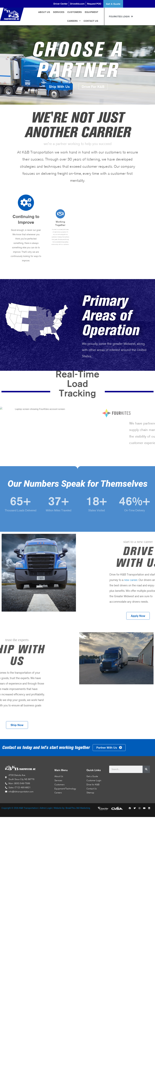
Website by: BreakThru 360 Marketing (72, 808)
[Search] (146, 769)
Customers (74, 12)
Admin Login (46, 808)
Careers (74, 20)
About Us (44, 12)
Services (58, 12)
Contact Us (91, 20)
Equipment (91, 12)
